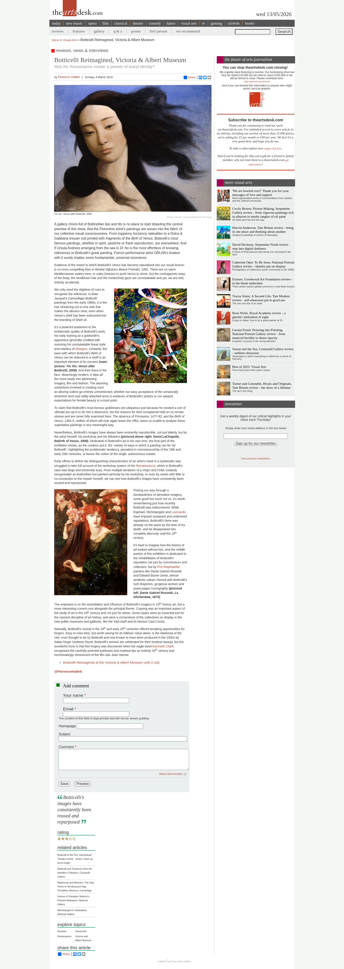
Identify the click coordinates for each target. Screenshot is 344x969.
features (79, 31)
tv (203, 23)
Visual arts (80, 931)
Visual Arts (70, 40)
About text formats (170, 774)
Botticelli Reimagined (111, 662)
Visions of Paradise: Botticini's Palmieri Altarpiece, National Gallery (73, 900)
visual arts (189, 23)
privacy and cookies (179, 961)
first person (158, 31)
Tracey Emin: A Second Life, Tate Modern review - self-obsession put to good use (261, 298)
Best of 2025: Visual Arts (249, 367)
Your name (73, 695)
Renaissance (145, 465)
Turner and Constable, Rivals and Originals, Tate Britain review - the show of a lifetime (262, 385)
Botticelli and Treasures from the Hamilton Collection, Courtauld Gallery (74, 872)
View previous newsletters (256, 458)
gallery (99, 31)
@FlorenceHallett (68, 671)
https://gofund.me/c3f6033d (257, 81)
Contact (162, 961)
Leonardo (179, 512)
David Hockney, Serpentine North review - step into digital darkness (261, 246)
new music (74, 23)
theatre (138, 23)
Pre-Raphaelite (168, 567)
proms (136, 31)
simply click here (272, 148)
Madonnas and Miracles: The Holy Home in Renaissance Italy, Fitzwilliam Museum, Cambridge (75, 886)
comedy (155, 23)
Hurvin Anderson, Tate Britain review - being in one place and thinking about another (263, 229)
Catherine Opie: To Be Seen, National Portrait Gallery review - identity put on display (263, 264)
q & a (117, 31)
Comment (66, 747)
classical (120, 23)
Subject (64, 734)
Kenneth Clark (163, 646)
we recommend (188, 31)
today (56, 23)
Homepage (67, 726)
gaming (216, 23)
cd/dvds (234, 23)
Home (55, 40)
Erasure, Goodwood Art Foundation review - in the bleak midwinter (262, 281)
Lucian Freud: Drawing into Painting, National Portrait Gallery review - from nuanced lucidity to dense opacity (258, 334)
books (249, 23)
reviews (58, 31)
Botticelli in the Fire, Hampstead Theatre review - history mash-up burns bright (75, 859)
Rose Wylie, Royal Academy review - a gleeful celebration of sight (259, 315)
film (105, 23)
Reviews (62, 931)
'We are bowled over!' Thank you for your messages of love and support (260, 193)
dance (170, 23)
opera (92, 23)
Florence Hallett (69, 77)
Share (190, 77)
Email (68, 709)
